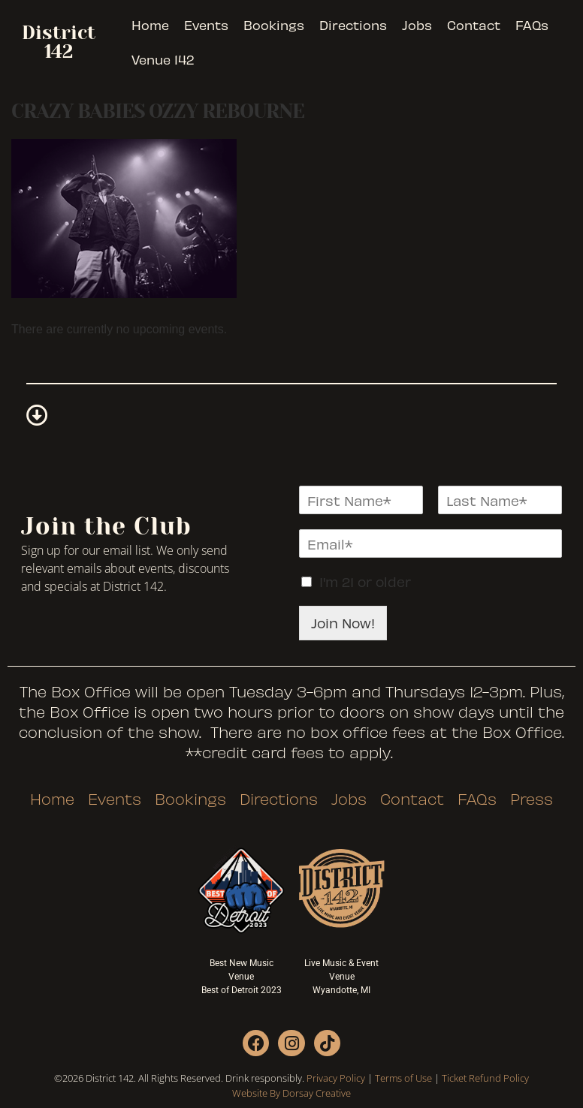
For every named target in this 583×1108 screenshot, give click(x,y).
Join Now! (343, 623)
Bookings (273, 24)
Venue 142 (162, 59)
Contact (473, 24)
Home (150, 24)
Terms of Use (403, 1078)
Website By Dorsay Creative (291, 1093)
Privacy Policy (336, 1078)
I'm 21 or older (365, 581)
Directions (353, 24)
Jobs (417, 24)
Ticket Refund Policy (485, 1078)
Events (206, 24)
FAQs (531, 24)
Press (531, 799)
